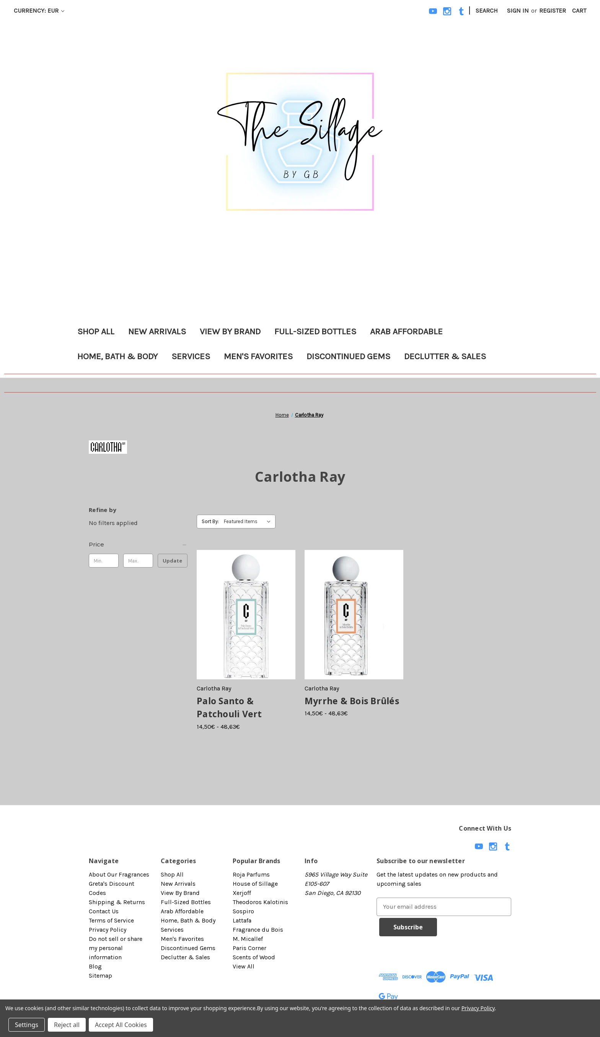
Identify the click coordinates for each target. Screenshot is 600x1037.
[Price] (138, 544)
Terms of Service (111, 920)
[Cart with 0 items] (579, 10)
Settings (26, 1025)
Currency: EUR (39, 10)
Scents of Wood (254, 957)
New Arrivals (157, 331)
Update (172, 560)
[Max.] (138, 561)
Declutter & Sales (445, 356)
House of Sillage (255, 883)
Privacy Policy (107, 929)
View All (243, 966)
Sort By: (210, 521)
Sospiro (243, 911)
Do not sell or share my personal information (115, 948)
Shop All (95, 331)
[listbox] (249, 521)
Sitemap (100, 975)
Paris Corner (249, 948)
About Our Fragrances (119, 874)
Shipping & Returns (117, 902)
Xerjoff (242, 892)
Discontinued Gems (348, 356)
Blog (95, 966)
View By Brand (230, 331)
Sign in (518, 10)
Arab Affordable (406, 331)
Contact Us (104, 911)
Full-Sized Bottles (315, 331)
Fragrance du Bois (258, 929)
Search (487, 10)
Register (552, 10)
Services (190, 356)
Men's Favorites (258, 356)
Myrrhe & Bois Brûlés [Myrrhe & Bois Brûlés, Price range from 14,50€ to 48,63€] (352, 701)
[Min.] (104, 561)
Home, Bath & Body (117, 356)
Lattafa (242, 920)
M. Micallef (248, 938)
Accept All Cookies (121, 1025)
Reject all (67, 1025)
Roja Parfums (251, 874)
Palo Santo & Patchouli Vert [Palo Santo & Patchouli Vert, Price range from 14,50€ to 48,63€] (229, 707)
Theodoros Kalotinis (260, 902)
